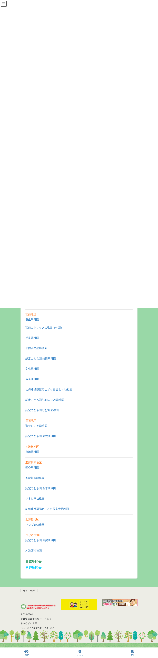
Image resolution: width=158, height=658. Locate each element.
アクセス (80, 653)
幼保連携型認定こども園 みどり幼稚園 (48, 389)
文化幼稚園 (32, 368)
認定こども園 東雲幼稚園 (40, 436)
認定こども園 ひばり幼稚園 (42, 410)
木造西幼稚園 (33, 550)
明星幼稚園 (32, 337)
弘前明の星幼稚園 (36, 348)
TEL (132, 653)
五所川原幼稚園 (34, 477)
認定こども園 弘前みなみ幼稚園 (44, 399)
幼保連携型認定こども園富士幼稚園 (47, 508)
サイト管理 (29, 590)
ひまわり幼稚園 (34, 498)
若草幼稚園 (32, 379)
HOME (26, 653)
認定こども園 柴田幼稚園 (40, 358)
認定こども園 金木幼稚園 (40, 488)
